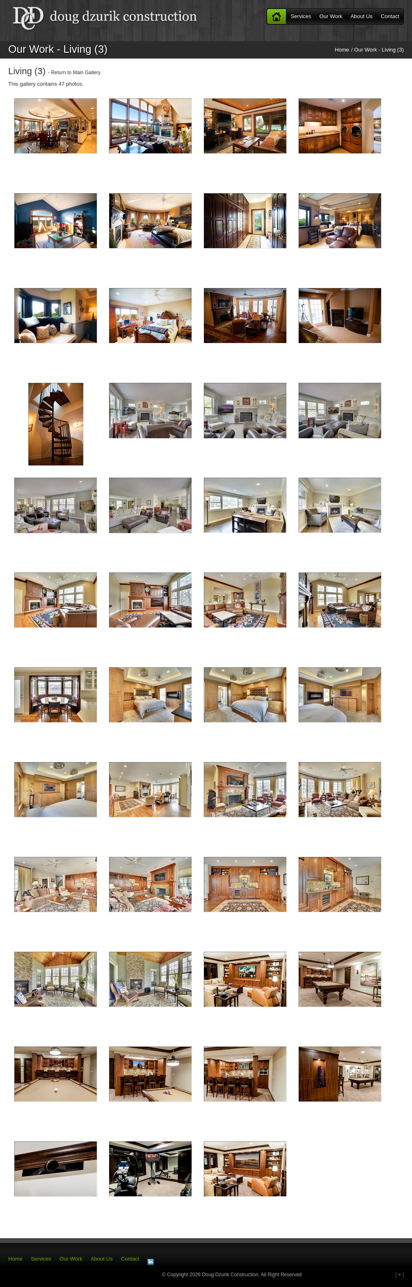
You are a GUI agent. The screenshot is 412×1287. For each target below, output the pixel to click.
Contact (390, 16)
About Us (361, 16)
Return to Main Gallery (76, 72)
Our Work (330, 16)
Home (276, 16)
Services (300, 16)
